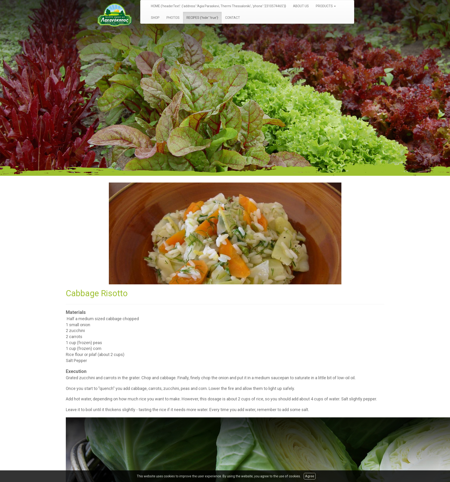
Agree (309, 476)
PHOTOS (173, 18)
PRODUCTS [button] (326, 6)
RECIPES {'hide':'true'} (202, 18)
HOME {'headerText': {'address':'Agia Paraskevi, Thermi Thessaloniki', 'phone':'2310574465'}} (218, 6)
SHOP (155, 18)
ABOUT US (301, 6)
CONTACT (232, 18)
